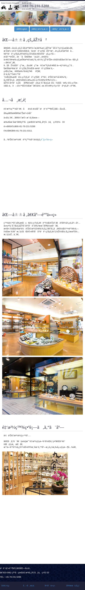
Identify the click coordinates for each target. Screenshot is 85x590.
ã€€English (21, 29)
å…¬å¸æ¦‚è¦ (29, 586)
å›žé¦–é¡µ (5, 586)
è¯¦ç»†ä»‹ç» (47, 139)
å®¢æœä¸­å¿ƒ (72, 586)
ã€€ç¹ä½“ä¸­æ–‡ (60, 29)
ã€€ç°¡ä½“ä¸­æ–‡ (39, 29)
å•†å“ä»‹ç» (51, 586)
